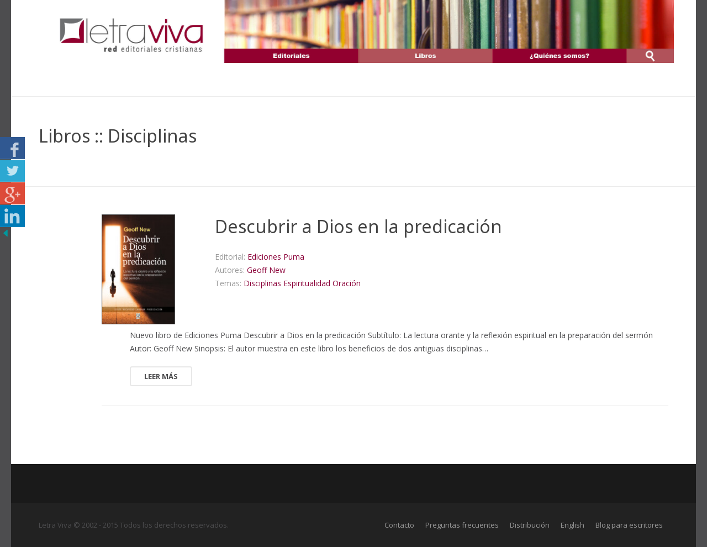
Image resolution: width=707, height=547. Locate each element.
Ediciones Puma (275, 256)
